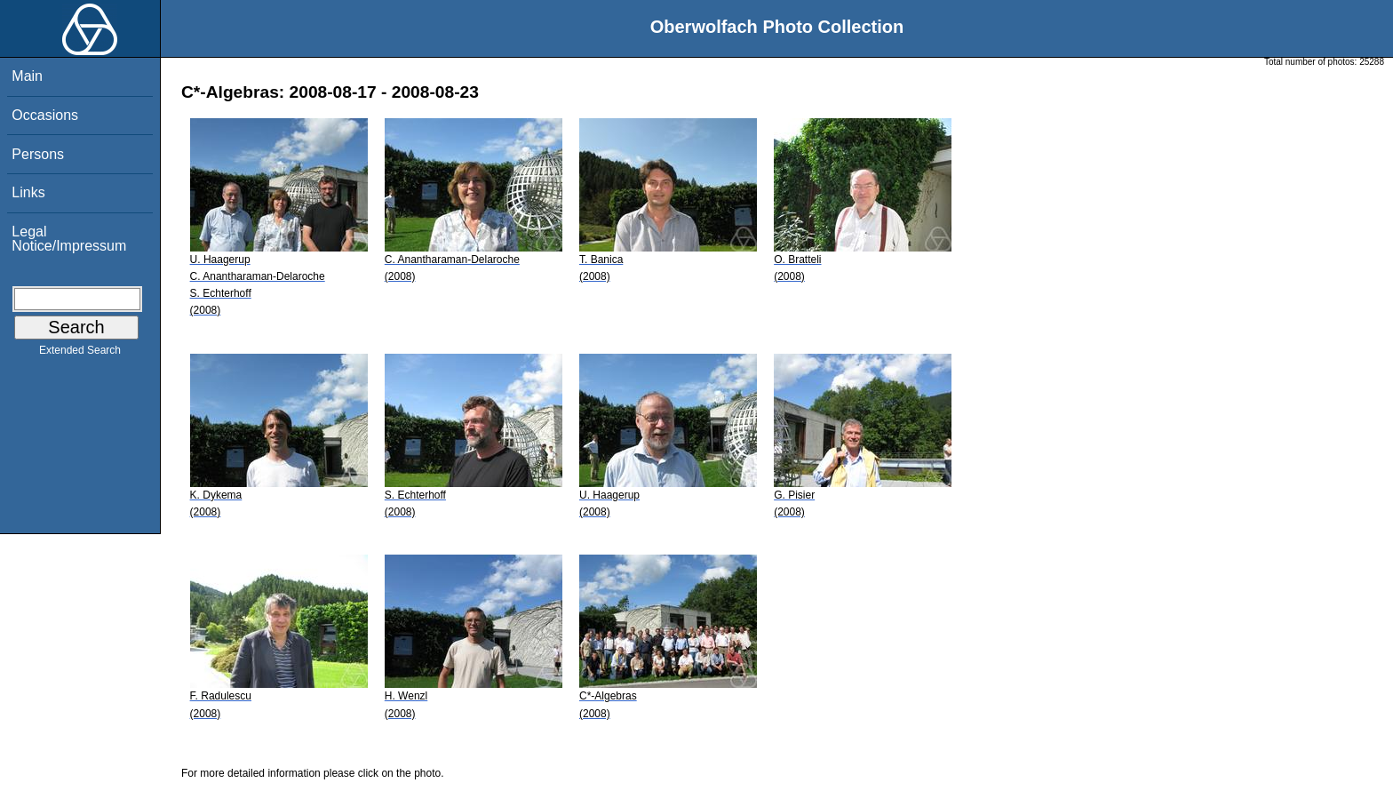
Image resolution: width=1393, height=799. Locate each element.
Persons (38, 154)
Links (28, 192)
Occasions (45, 115)
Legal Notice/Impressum (69, 238)
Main (27, 76)
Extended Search (80, 353)
